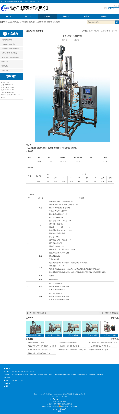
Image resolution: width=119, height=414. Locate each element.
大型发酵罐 (39, 22)
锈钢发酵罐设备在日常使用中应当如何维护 (74, 350)
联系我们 (104, 16)
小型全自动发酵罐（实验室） (10, 48)
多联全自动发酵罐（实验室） (10, 57)
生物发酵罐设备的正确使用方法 (100, 346)
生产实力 (20, 371)
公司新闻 (14, 380)
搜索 (117, 22)
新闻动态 (66, 16)
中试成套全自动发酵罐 (28, 22)
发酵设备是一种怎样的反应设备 (39, 353)
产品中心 (47, 16)
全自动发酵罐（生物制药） (9, 53)
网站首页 (116, 6)
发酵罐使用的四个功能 (36, 342)
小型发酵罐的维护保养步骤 (68, 342)
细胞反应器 (4, 61)
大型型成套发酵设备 (14, 22)
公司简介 (14, 371)
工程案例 (85, 16)
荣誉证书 (26, 371)
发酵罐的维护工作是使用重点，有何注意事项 (44, 346)
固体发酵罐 (4, 70)
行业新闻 (20, 380)
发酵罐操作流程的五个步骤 (98, 350)
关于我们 (28, 16)
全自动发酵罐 (48, 22)
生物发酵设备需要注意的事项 (69, 346)
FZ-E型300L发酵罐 (111, 313)
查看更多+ (115, 318)
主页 (90, 31)
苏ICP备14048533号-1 (40, 394)
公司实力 (33, 371)
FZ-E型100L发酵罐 (39, 313)
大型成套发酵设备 (7, 40)
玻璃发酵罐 (4, 66)
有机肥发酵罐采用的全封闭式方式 (40, 350)
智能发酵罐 (56, 22)
